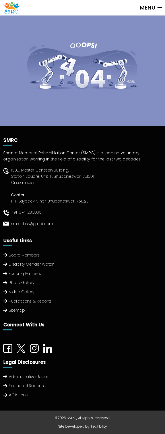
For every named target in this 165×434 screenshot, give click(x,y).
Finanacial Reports (26, 385)
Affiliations (18, 395)
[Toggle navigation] (151, 7)
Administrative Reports (30, 376)
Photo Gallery (21, 282)
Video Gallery (21, 292)
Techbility (99, 426)
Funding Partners (25, 273)
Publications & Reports (30, 301)
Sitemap (17, 310)
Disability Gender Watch (31, 264)
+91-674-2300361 (26, 212)
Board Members (24, 255)
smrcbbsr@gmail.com (32, 223)
